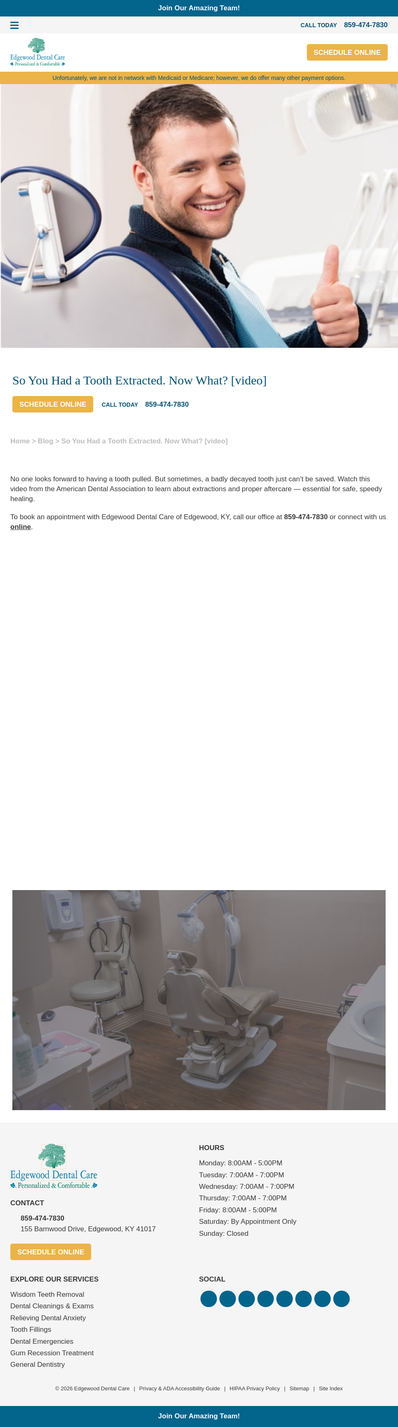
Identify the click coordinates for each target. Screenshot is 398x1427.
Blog (46, 441)
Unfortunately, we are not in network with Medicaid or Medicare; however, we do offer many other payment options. (199, 78)
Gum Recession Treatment (52, 1353)
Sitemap (299, 1388)
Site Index (331, 1388)
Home (20, 441)
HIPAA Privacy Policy (255, 1388)
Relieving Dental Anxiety (48, 1318)
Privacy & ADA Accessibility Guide (179, 1388)
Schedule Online (347, 52)
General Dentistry (37, 1364)
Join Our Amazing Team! (199, 8)
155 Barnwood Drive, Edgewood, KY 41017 (88, 1229)
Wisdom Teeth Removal (47, 1294)
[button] (208, 1299)
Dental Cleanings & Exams (52, 1306)
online (20, 527)
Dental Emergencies (41, 1341)
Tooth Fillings (30, 1329)
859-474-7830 (306, 517)
